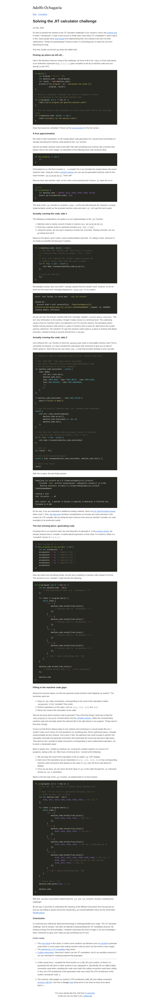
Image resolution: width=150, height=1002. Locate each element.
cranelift (103, 943)
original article (78, 128)
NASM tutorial (38, 912)
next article (45, 943)
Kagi (71, 982)
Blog (35, 14)
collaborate (87, 995)
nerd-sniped (60, 39)
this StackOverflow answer (104, 511)
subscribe (91, 992)
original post (112, 33)
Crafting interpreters (46, 952)
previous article (102, 531)
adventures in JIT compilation (53, 949)
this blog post (55, 514)
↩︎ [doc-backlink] (59, 974)
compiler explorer (67, 172)
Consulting (42, 14)
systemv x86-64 (44, 982)
